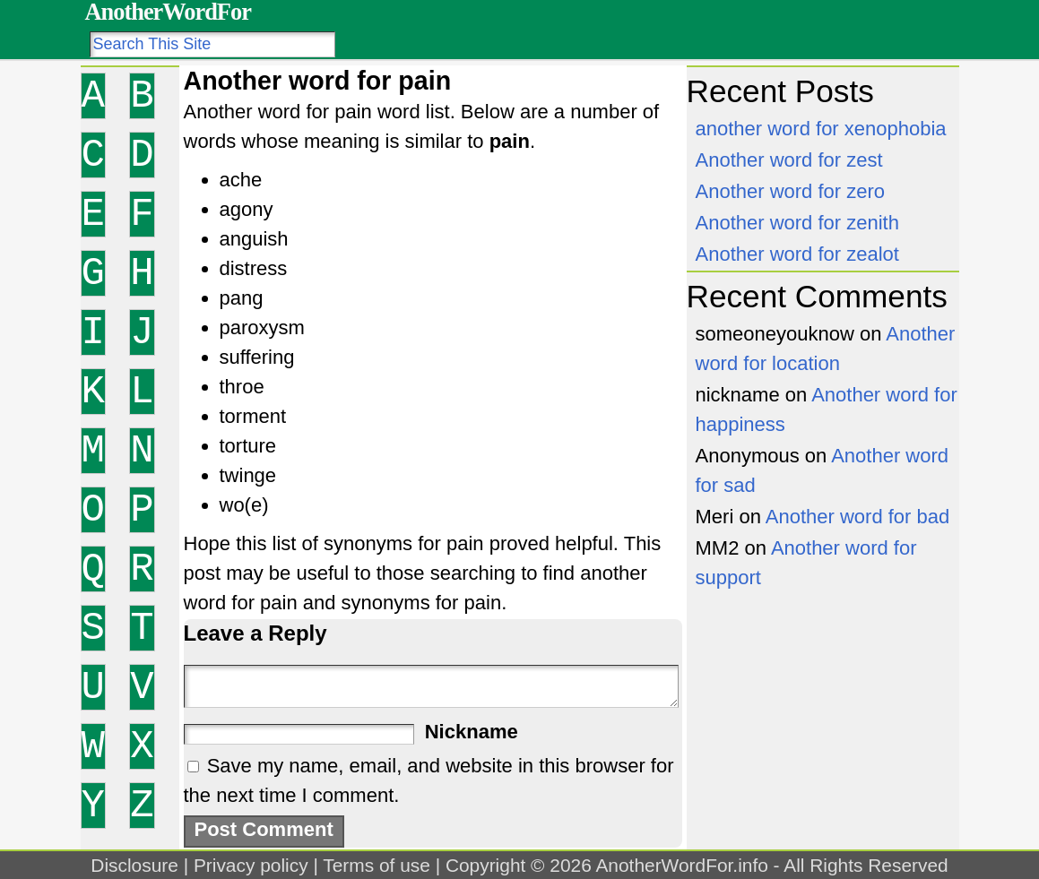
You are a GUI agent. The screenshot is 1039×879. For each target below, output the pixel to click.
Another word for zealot (797, 254)
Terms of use (376, 865)
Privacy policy (251, 865)
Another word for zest (789, 160)
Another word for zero (791, 191)
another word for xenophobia (821, 128)
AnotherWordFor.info (681, 865)
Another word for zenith (797, 222)
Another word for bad (857, 516)
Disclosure (134, 865)
